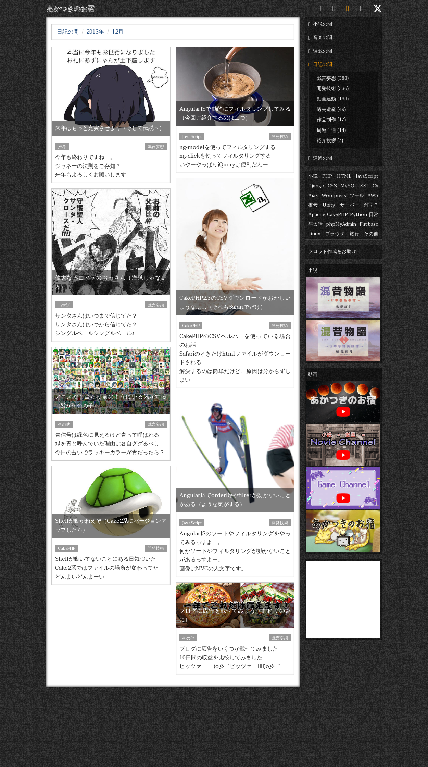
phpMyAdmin (341, 224)
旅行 (354, 234)
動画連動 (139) (333, 99)
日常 (373, 215)
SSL (364, 186)
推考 (313, 205)
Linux (314, 234)
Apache (316, 215)
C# (375, 186)
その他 (371, 234)
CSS (332, 186)
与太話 (315, 224)
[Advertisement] (343, 598)
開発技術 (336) (333, 88)
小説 (313, 176)
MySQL (348, 186)
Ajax (313, 195)
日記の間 (320, 65)
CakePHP (337, 215)
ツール (357, 195)
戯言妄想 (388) (333, 78)
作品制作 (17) (331, 120)
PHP (327, 176)
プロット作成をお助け (332, 252)
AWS (372, 195)
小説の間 (320, 24)
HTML (344, 176)
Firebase (369, 224)
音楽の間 (320, 37)
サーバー (349, 205)
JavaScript (367, 176)
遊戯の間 (320, 51)
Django (316, 186)
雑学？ (371, 205)
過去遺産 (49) (331, 109)
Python (358, 215)
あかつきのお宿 (70, 8)
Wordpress (334, 195)
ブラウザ (334, 234)
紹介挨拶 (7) (330, 141)
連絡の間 (320, 158)
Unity (329, 205)
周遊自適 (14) (331, 130)
